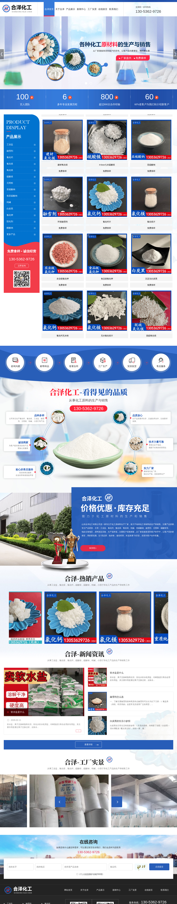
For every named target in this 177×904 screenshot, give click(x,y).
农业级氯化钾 (63, 286)
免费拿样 (63, 179)
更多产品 (11, 234)
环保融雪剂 (63, 229)
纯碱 (9, 202)
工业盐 (10, 144)
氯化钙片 (107, 229)
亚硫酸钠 (11, 189)
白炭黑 (10, 208)
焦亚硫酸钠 (12, 196)
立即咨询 (22, 266)
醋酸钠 (10, 228)
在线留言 (102, 9)
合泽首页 (49, 9)
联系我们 (113, 9)
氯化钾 (10, 215)
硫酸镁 (10, 176)
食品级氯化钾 (107, 286)
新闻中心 (81, 9)
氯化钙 (10, 157)
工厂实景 (92, 9)
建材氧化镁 (63, 172)
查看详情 (88, 744)
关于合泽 (59, 9)
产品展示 (70, 9)
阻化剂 (10, 221)
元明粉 (10, 183)
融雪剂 (10, 151)
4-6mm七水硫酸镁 (107, 172)
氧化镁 (10, 170)
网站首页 (68, 890)
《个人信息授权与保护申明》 (91, 874)
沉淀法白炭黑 (151, 286)
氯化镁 (10, 164)
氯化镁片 (151, 229)
